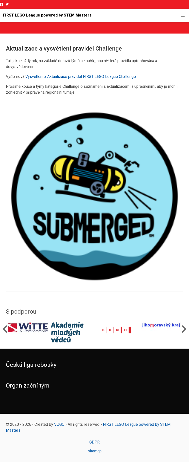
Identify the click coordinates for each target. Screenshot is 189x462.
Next (184, 329)
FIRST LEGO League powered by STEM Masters (47, 15)
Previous (5, 329)
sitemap (95, 451)
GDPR (94, 442)
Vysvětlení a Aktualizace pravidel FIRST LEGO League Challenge (80, 76)
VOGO (59, 424)
